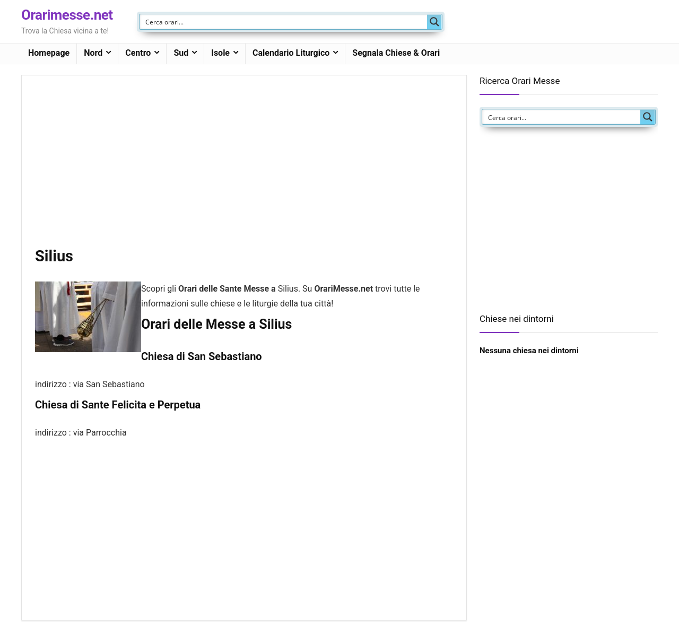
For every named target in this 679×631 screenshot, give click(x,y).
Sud (180, 53)
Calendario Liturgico (291, 53)
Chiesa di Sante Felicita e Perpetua (118, 404)
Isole (220, 53)
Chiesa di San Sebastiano (201, 356)
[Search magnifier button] (434, 21)
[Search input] (283, 22)
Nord (93, 53)
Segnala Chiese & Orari (396, 53)
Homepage (48, 53)
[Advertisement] (244, 167)
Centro (138, 53)
